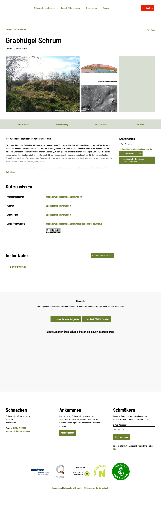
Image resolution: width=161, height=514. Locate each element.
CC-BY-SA (76, 110)
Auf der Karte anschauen (102, 262)
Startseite (9, 29)
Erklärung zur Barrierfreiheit (96, 495)
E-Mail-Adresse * (120, 432)
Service (106, 7)
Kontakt (78, 495)
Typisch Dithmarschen (70, 7)
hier (114, 456)
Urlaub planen (91, 7)
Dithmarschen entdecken (44, 7)
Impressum (57, 495)
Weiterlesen (11, 179)
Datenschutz (68, 495)
